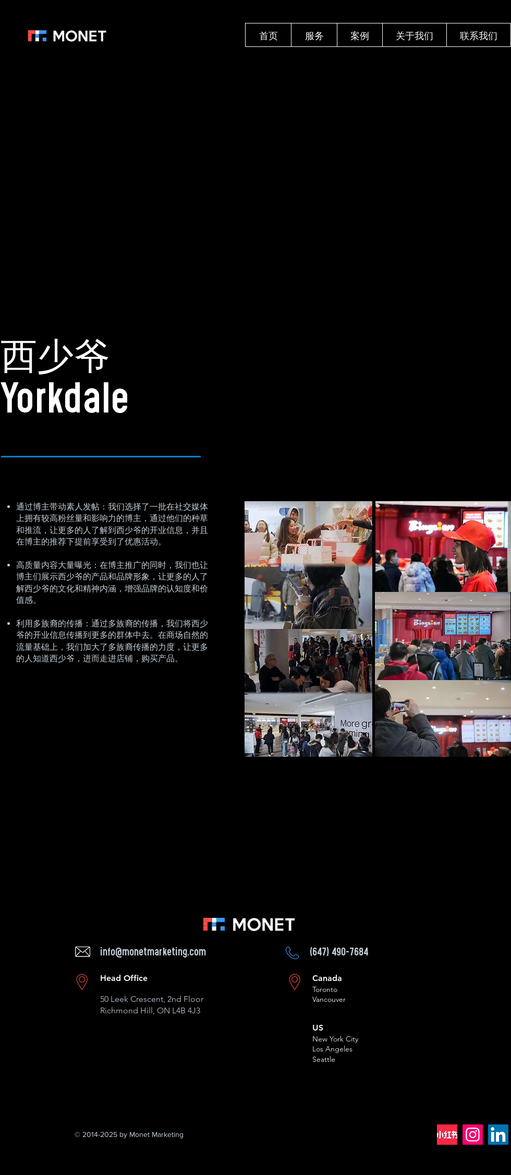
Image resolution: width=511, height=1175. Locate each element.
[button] (314, 34)
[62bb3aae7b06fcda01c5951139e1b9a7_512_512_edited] (447, 1134)
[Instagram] (473, 1134)
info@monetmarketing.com (153, 953)
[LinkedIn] (498, 1134)
